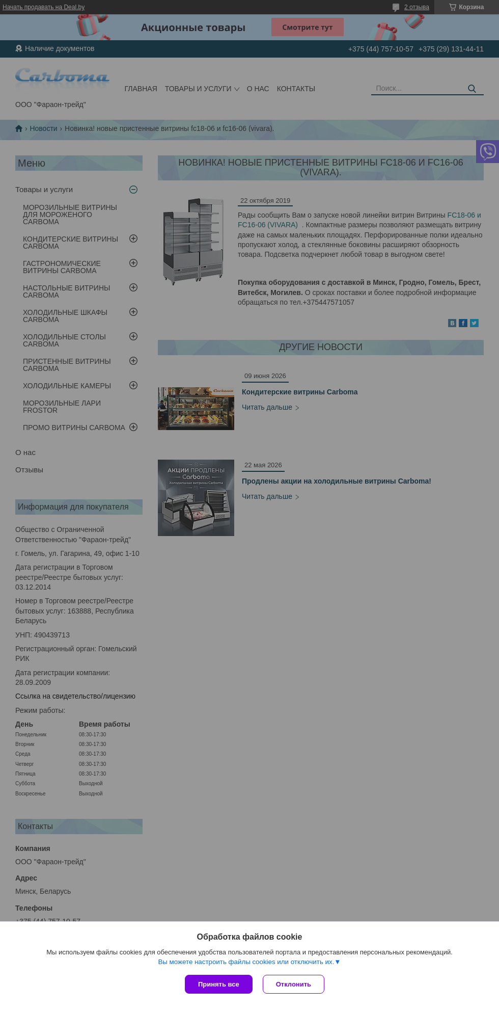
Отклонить (293, 984)
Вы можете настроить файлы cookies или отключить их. (246, 962)
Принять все (218, 984)
